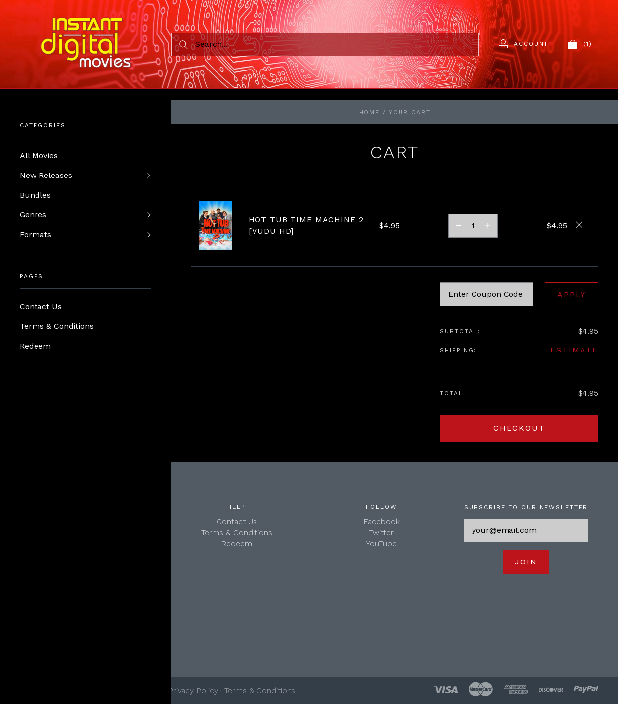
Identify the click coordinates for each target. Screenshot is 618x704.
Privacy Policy (193, 690)
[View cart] (580, 43)
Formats (35, 234)
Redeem (35, 346)
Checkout (519, 428)
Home (369, 112)
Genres (33, 214)
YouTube (381, 543)
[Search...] (325, 44)
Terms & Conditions (57, 326)
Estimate (574, 349)
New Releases (46, 175)
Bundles (35, 195)
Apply (571, 294)
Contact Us (41, 306)
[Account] (523, 43)
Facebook (382, 521)
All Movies (39, 155)
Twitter (381, 532)
